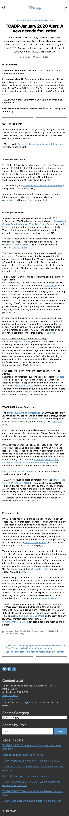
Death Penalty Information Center (40, 631)
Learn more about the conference (19, 471)
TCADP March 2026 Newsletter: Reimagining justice (30, 760)
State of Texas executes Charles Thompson (26, 776)
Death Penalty (20, 631)
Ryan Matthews (22, 341)
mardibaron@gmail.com (17, 622)
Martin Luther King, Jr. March (29, 616)
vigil (13, 194)
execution (21, 20)
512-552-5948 (10, 695)
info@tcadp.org (10, 699)
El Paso (58, 631)
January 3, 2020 (43, 57)
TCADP (13, 811)
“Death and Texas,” (24, 385)
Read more (20, 271)
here (22, 572)
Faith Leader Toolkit (39, 569)
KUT (29, 244)
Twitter (46, 200)
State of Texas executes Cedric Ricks (22, 754)
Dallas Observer (14, 244)
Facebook (33, 200)
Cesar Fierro (50, 285)
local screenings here (35, 542)
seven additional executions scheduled (42, 185)
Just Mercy (19, 634)
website (10, 200)
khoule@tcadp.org (46, 598)
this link (34, 500)
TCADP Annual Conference (40, 20)
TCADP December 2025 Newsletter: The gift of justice (31, 800)
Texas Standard (19, 247)
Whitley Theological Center (31, 418)
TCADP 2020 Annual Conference (23, 413)
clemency (10, 631)
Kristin (27, 57)
